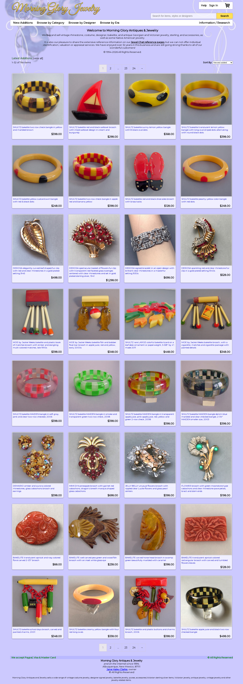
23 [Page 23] (126, 68)
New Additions (23, 22)
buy (49, 35)
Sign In (213, 5)
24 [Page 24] (133, 68)
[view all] (38, 58)
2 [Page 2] (110, 68)
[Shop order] (223, 62)
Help (204, 5)
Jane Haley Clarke (117, 666)
